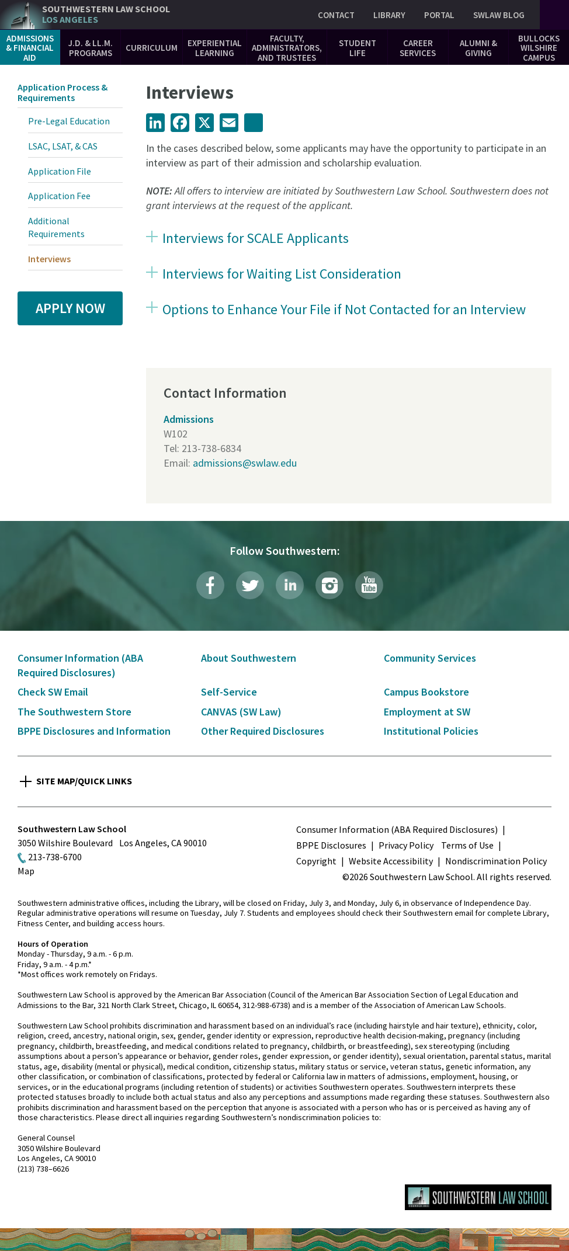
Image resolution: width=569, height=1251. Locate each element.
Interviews (49, 259)
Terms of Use (467, 845)
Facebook (210, 585)
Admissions (189, 419)
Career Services (418, 47)
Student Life (357, 47)
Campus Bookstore (426, 692)
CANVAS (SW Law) (241, 711)
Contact (336, 14)
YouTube (369, 585)
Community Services (430, 658)
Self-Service (229, 692)
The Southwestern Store (74, 711)
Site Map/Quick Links (84, 781)
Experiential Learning (215, 47)
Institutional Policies (431, 731)
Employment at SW (427, 711)
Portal (439, 14)
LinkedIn (290, 585)
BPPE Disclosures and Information (94, 731)
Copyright (316, 861)
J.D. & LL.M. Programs (90, 47)
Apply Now (70, 308)
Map (26, 871)
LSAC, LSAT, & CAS (63, 146)
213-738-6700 (55, 857)
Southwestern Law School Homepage (478, 1197)
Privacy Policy (406, 845)
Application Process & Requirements (62, 92)
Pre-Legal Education (69, 121)
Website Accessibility (391, 861)
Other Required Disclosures (262, 731)
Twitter (250, 585)
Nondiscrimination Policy (496, 861)
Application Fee (59, 195)
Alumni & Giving (478, 47)
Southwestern (106, 14)
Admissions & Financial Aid (30, 48)
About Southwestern (248, 658)
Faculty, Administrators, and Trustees (287, 48)
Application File (59, 171)
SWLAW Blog (499, 14)
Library (389, 14)
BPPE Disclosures (331, 845)
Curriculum (152, 47)
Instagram (329, 585)
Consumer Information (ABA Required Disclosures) (397, 829)
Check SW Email (53, 692)
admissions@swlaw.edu (245, 463)
